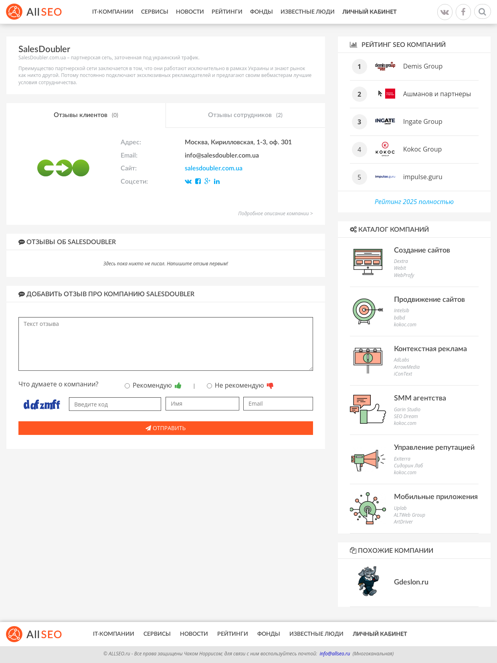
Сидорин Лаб (408, 465)
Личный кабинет (369, 12)
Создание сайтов (422, 250)
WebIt (400, 268)
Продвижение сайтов (429, 299)
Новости (190, 12)
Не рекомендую (240, 385)
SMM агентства (420, 398)
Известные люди (308, 12)
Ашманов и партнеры (437, 93)
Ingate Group (422, 121)
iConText (403, 373)
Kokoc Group (422, 149)
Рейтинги (227, 12)
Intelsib (401, 310)
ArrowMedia (407, 367)
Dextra (401, 261)
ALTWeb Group (409, 514)
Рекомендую (153, 385)
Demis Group (423, 66)
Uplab (400, 508)
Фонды (261, 12)
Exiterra (402, 458)
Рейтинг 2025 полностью (414, 201)
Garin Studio (407, 409)
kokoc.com (405, 324)
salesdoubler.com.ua (213, 168)
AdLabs (401, 359)
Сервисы (154, 12)
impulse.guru (422, 176)
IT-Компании (112, 12)
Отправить (165, 428)
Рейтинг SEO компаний (398, 44)
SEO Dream (406, 416)
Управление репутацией (434, 447)
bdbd (399, 317)
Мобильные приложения (436, 497)
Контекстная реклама (430, 349)
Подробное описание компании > (275, 213)
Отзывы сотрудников (245, 115)
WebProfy (404, 275)
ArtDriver (403, 521)
